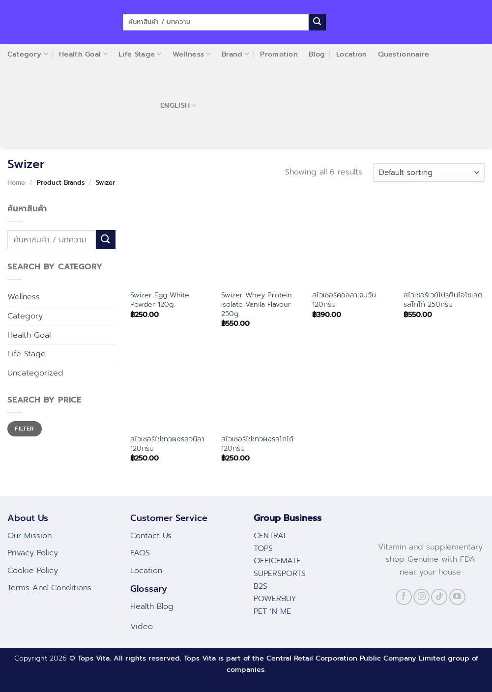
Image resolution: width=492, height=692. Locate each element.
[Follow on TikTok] (439, 597)
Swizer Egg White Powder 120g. (159, 299)
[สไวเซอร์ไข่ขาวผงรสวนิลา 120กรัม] (171, 387)
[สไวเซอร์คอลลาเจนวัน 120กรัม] (353, 244)
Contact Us (151, 536)
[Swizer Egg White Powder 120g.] (171, 244)
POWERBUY (275, 599)
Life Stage (26, 354)
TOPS (263, 548)
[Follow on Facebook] (404, 597)
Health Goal (29, 335)
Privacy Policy (32, 553)
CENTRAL (271, 536)
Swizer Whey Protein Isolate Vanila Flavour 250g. (256, 304)
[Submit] (317, 22)
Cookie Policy (32, 571)
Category (25, 316)
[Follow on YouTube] (457, 597)
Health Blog (152, 606)
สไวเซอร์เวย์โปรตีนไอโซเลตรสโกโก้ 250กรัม (443, 299)
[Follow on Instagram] (421, 597)
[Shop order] (429, 172)
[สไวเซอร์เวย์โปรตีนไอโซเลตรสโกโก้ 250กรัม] (444, 244)
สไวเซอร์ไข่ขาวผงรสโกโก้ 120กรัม (257, 443)
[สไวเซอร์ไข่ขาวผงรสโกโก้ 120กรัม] (262, 387)
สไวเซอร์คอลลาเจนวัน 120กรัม (344, 299)
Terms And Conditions (49, 588)
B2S (260, 586)
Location (146, 571)
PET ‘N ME (272, 611)
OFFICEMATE (277, 561)
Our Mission (29, 536)
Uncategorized (35, 373)
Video (141, 627)
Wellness (23, 297)
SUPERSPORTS (280, 573)
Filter (24, 428)
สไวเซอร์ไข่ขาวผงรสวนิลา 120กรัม (167, 443)
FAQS (140, 553)
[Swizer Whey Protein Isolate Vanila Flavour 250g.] (262, 244)
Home (16, 182)
